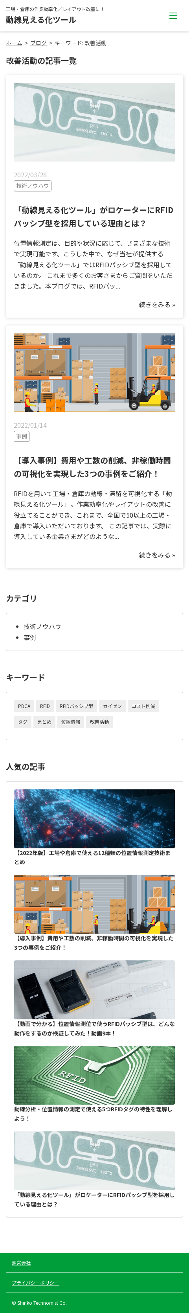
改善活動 (99, 721)
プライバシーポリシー (35, 1282)
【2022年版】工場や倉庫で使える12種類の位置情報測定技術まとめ (94, 827)
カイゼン (112, 705)
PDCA (24, 705)
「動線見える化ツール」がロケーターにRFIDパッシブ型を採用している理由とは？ (94, 1169)
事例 (30, 637)
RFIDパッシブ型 (76, 705)
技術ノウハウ (42, 626)
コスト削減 (143, 705)
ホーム (14, 43)
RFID (45, 705)
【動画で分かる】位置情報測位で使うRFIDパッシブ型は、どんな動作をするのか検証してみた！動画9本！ (94, 998)
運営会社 (21, 1262)
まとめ (44, 721)
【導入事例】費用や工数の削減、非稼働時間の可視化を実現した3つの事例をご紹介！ (94, 913)
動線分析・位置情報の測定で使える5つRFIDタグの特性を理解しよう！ (94, 1084)
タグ (23, 721)
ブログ (38, 43)
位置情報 (70, 721)
